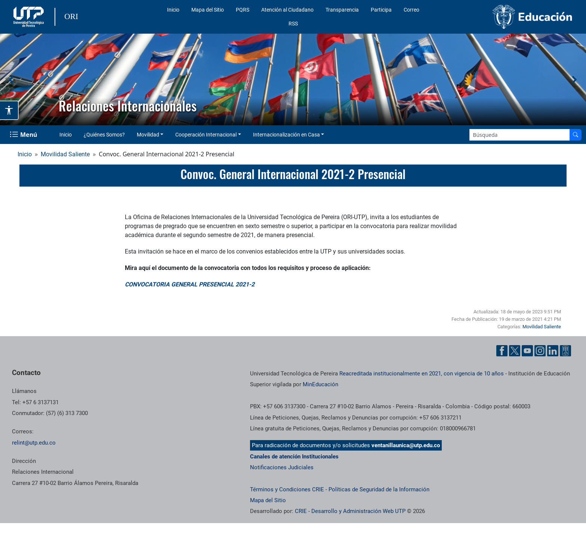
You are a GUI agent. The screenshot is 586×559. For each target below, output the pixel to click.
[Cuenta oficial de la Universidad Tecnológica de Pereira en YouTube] (527, 350)
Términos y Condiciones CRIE (287, 489)
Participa (381, 10)
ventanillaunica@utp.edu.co (405, 445)
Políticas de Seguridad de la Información (379, 489)
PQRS (242, 10)
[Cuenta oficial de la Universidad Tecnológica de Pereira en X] (514, 350)
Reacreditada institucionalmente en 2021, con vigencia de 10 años (421, 373)
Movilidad (148, 135)
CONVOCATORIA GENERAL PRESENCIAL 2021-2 (190, 284)
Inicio (173, 10)
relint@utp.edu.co (34, 442)
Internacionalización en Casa (286, 135)
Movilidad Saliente (65, 154)
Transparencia (342, 10)
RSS (293, 24)
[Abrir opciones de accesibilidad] (9, 110)
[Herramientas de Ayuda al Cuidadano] (565, 350)
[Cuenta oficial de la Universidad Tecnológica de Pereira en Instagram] (540, 350)
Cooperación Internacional (206, 135)
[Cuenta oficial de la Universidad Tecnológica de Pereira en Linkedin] (552, 350)
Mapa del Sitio (207, 10)
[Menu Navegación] (24, 134)
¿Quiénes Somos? (104, 135)
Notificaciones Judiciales (282, 467)
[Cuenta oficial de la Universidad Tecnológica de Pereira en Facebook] (502, 350)
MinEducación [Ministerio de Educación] (320, 384)
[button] (12, 80)
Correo (411, 10)
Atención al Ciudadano (287, 10)
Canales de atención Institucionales (294, 456)
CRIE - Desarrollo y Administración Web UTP (350, 511)
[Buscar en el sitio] (576, 135)
